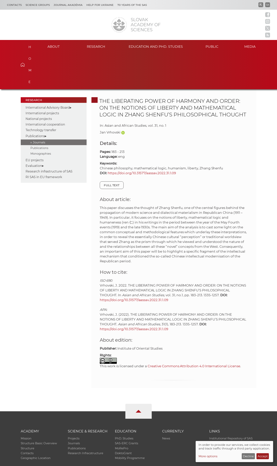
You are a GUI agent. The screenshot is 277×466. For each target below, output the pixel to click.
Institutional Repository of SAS (231, 402)
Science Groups (38, 4)
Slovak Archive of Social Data (229, 407)
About (53, 46)
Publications (35, 99)
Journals (39, 106)
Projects (73, 402)
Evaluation (34, 129)
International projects (42, 77)
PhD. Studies (124, 402)
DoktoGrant (123, 417)
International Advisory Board (48, 71)
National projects (39, 82)
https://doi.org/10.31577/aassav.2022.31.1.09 (142, 137)
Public (212, 46)
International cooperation (45, 88)
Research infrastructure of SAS (49, 135)
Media (250, 46)
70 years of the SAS (132, 4)
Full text (112, 149)
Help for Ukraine (100, 4)
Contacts (14, 4)
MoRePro (121, 412)
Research (96, 46)
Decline (248, 456)
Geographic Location (36, 422)
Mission (26, 402)
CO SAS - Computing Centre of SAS (73, 461)
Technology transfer (41, 93)
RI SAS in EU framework (44, 140)
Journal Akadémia (68, 4)
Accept (263, 456)
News (166, 402)
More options (208, 456)
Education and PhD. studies (155, 46)
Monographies (40, 117)
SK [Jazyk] (267, 4)
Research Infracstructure (85, 417)
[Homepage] (119, 25)
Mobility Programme (130, 422)
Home (28, 46)
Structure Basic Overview (39, 407)
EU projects (35, 124)
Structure (27, 412)
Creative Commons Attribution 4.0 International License (194, 330)
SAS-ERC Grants (126, 407)
